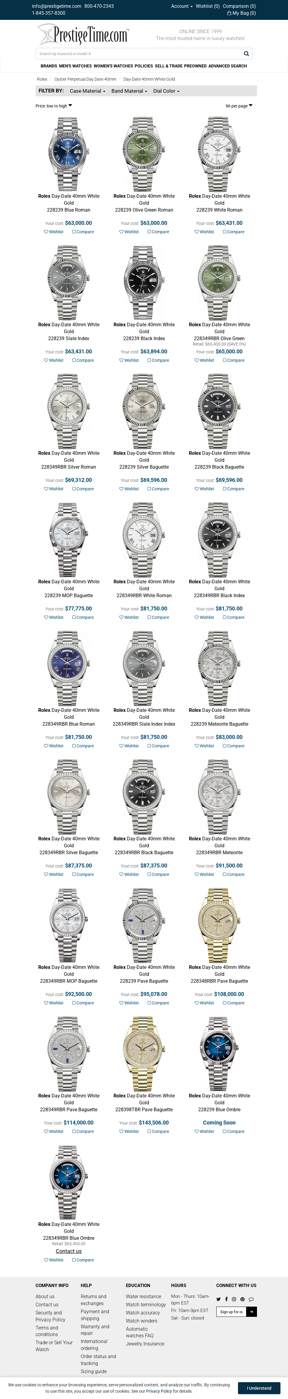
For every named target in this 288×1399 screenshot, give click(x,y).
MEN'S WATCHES (75, 66)
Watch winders (141, 1321)
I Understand (259, 1388)
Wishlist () (208, 6)
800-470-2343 (99, 6)
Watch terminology (146, 1304)
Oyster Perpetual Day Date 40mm (85, 79)
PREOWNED (195, 66)
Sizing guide (94, 1371)
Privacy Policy (159, 1391)
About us (45, 1296)
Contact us (47, 1304)
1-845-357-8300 (48, 13)
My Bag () (241, 13)
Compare (83, 231)
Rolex (42, 79)
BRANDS (49, 66)
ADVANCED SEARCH (227, 66)
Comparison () (239, 6)
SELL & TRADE (169, 66)
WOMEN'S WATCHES (113, 66)
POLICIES (144, 66)
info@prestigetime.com (56, 6)
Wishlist (54, 231)
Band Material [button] (129, 91)
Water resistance (143, 1296)
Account (182, 6)
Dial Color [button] (166, 91)
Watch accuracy (143, 1313)
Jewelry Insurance (145, 1344)
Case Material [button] (87, 91)
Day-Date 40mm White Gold (149, 79)
